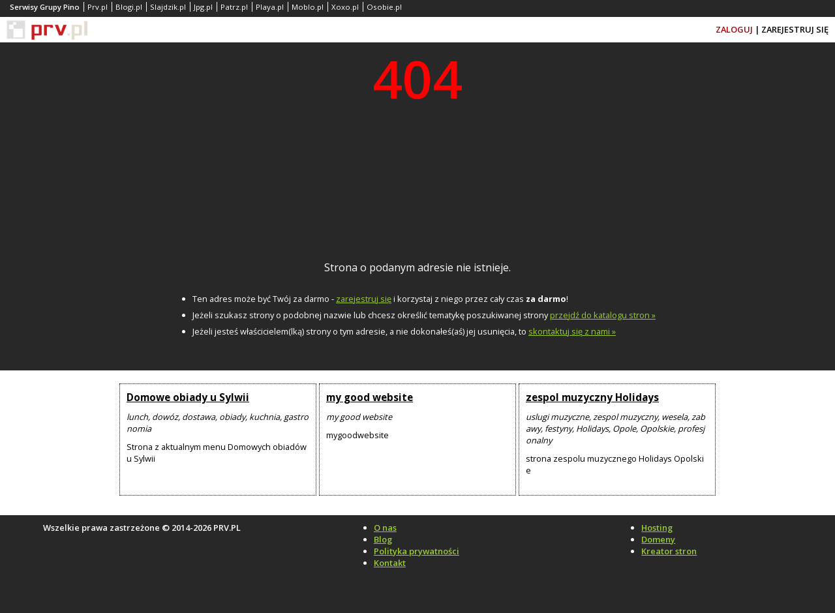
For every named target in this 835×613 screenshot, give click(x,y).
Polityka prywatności (416, 551)
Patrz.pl (234, 7)
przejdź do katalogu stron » (603, 315)
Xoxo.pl (345, 7)
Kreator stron (669, 551)
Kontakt (390, 563)
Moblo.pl (308, 7)
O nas (385, 527)
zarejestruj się (363, 299)
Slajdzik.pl (168, 7)
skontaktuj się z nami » (572, 331)
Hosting (657, 527)
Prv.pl (97, 7)
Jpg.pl (203, 7)
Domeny (658, 539)
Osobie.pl (384, 7)
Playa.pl (270, 7)
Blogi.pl (128, 7)
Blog (383, 539)
